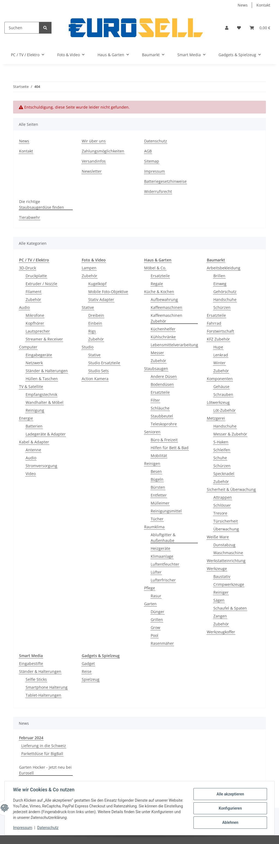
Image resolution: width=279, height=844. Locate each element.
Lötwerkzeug (218, 402)
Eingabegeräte (39, 354)
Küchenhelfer (163, 329)
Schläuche (160, 408)
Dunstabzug (224, 544)
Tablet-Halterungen (43, 695)
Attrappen (222, 497)
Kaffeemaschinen (166, 307)
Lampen (89, 267)
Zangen (220, 616)
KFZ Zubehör (218, 339)
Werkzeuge (217, 568)
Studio (87, 347)
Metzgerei (216, 418)
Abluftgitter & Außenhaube (163, 537)
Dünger (157, 611)
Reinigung (35, 410)
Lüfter (156, 572)
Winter (219, 362)
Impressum (22, 827)
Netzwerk (34, 362)
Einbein (95, 323)
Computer (28, 347)
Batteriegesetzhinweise (165, 181)
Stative (88, 307)
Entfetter (159, 495)
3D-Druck (27, 267)
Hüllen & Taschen (42, 378)
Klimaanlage (162, 556)
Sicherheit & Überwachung (231, 489)
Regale (157, 283)
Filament (33, 291)
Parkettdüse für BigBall (42, 753)
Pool (154, 635)
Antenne (33, 449)
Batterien (34, 426)
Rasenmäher (162, 643)
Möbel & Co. (155, 267)
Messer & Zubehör (230, 434)
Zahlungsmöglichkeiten (103, 151)
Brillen (219, 275)
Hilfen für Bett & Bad (170, 447)
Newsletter (92, 171)
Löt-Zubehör (224, 410)
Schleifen (221, 449)
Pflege (149, 587)
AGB (148, 151)
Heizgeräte (160, 548)
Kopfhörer (35, 323)
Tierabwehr (29, 217)
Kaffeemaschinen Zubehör (166, 318)
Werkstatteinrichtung (226, 560)
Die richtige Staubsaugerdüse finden (41, 204)
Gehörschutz (224, 291)
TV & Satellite (31, 386)
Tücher (157, 518)
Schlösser (222, 505)
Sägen (219, 600)
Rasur (156, 595)
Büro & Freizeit (164, 439)
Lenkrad (220, 354)
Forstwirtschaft (220, 331)
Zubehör (33, 299)
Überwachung (226, 529)
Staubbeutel (162, 416)
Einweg (219, 283)
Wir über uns (94, 141)
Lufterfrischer (163, 580)
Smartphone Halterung (47, 687)
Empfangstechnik (41, 394)
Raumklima (154, 526)
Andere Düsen (164, 376)
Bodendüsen (162, 384)
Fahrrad (214, 323)
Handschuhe (224, 299)
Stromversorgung (41, 465)
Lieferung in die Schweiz (43, 745)
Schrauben (223, 394)
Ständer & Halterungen (47, 370)
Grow (155, 627)
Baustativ (221, 576)
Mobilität (159, 455)
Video (31, 473)
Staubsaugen (156, 368)
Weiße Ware (218, 536)
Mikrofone (35, 315)
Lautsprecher (38, 331)
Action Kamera (95, 378)
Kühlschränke (163, 336)
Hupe (218, 347)
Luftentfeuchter (165, 564)
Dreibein (96, 315)
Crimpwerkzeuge (228, 584)
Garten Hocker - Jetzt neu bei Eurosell (45, 770)
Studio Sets (98, 370)
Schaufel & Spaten (230, 608)
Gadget (88, 663)
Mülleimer (160, 503)
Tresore (220, 513)
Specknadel (223, 473)
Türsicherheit (225, 521)
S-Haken (220, 442)
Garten (150, 603)
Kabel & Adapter (34, 442)
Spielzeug (90, 679)
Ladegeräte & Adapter (46, 434)
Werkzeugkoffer (221, 631)
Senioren (152, 431)
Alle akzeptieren (230, 794)
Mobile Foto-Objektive (108, 291)
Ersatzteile (160, 275)
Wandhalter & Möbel (44, 402)
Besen (156, 471)
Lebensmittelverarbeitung (174, 344)
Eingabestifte (31, 663)
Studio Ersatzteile (104, 362)
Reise (87, 671)
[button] (227, 27)
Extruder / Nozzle (41, 283)
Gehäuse (221, 386)
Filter (155, 400)
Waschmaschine (228, 552)
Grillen (157, 619)
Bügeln (157, 479)
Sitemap (151, 161)
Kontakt (263, 5)
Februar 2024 (31, 737)
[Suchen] (21, 28)
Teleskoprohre (164, 424)
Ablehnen (230, 822)
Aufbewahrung (164, 299)
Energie (26, 418)
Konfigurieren (229, 808)
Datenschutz (48, 827)
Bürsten (158, 487)
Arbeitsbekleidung (223, 267)
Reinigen (152, 463)
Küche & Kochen (159, 291)
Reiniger (221, 592)
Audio (24, 307)
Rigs (92, 331)
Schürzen (222, 307)
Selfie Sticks (36, 679)
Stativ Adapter (101, 299)
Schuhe (220, 457)
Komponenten (220, 378)
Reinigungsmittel (166, 511)
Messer (157, 352)
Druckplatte (36, 275)
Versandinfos (94, 161)
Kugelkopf (97, 283)
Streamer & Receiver (44, 339)
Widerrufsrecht (158, 191)
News (243, 5)
